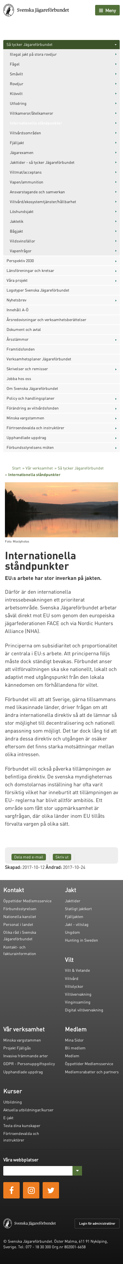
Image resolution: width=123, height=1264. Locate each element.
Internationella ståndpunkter (36, 123)
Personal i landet (18, 924)
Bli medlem (75, 1047)
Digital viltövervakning (84, 1009)
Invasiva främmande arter (25, 1055)
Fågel (15, 64)
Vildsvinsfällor (22, 241)
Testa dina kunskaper (21, 1125)
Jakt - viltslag (77, 924)
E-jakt (8, 1117)
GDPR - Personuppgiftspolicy (29, 1063)
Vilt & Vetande (77, 970)
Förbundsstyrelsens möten (30, 447)
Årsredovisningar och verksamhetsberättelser (46, 319)
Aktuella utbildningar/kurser (28, 1109)
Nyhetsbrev (16, 299)
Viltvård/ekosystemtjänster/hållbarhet (43, 201)
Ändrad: (54, 867)
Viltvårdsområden (25, 132)
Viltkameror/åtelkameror (31, 113)
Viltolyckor (74, 986)
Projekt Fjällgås (17, 1047)
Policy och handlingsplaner (30, 398)
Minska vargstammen (25, 417)
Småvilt (16, 73)
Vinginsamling (78, 1002)
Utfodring (18, 103)
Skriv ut (62, 856)
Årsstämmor (18, 339)
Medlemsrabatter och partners (92, 1071)
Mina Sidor (74, 1040)
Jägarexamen (21, 152)
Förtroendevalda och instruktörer (35, 427)
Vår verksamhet (39, 468)
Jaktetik (16, 221)
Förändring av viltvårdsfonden (33, 408)
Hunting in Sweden (81, 940)
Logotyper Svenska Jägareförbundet (38, 290)
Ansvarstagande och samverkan (37, 191)
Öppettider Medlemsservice (27, 900)
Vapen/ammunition (26, 182)
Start (16, 468)
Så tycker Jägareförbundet (29, 44)
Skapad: (13, 867)
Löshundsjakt (21, 211)
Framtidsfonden (21, 349)
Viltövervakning (78, 994)
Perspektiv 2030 (20, 260)
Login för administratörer (97, 1223)
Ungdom (72, 932)
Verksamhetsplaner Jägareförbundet (39, 358)
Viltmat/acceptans (26, 172)
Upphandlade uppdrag (26, 437)
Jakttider (72, 900)
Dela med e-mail (28, 856)
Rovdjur (16, 83)
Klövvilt (16, 93)
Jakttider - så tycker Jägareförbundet (42, 162)
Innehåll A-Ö (18, 309)
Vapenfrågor (20, 250)
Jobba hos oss (19, 378)
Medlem (72, 1055)
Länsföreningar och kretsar (30, 270)
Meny (107, 10)
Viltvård (71, 978)
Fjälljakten (74, 916)
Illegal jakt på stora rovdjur (33, 54)
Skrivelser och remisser (27, 368)
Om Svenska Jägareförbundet (32, 388)
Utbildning (12, 1102)
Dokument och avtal (24, 329)
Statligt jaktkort (78, 908)
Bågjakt (16, 231)
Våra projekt (17, 280)
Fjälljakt (17, 142)
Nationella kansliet (19, 916)
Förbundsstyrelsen (19, 908)
